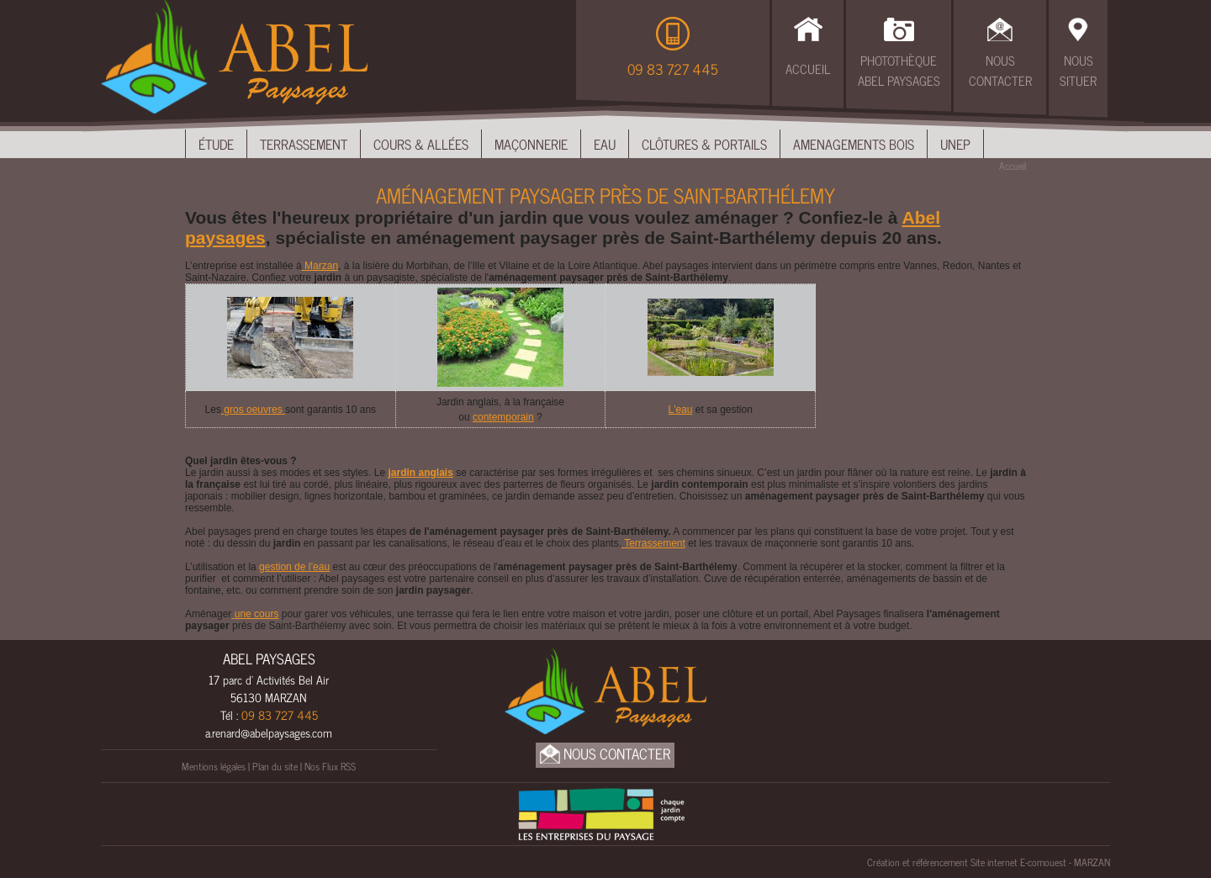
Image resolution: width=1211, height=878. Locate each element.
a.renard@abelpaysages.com (268, 732)
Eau (605, 144)
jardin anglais (420, 473)
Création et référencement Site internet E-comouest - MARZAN (988, 862)
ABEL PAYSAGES (269, 658)
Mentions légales (214, 766)
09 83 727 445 (672, 69)
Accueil (807, 68)
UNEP (955, 144)
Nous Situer (1078, 71)
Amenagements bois (853, 144)
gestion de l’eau (294, 567)
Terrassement (303, 144)
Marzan (320, 266)
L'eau (680, 409)
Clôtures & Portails (704, 144)
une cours (254, 614)
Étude (216, 144)
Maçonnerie (531, 144)
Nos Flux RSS (330, 766)
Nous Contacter (1000, 71)
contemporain (503, 417)
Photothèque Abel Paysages (899, 71)
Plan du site (275, 766)
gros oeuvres (253, 409)
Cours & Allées (420, 144)
